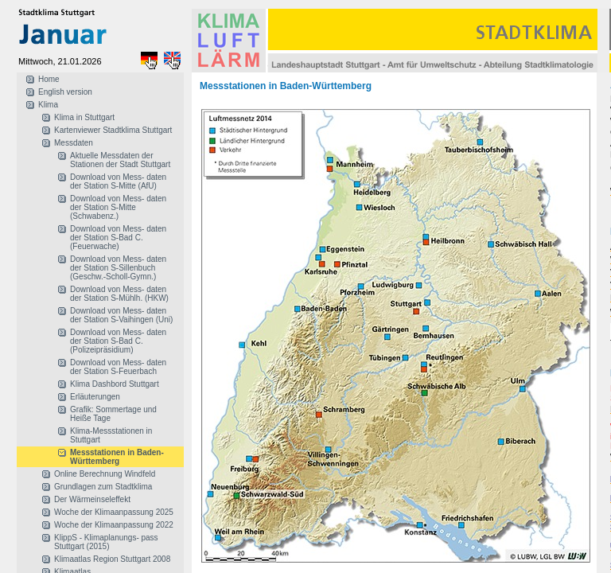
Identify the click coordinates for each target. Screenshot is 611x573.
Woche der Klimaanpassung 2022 (113, 524)
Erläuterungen (95, 396)
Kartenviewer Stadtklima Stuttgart (113, 130)
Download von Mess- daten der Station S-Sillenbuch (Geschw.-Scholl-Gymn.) (118, 268)
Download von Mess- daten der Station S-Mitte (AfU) (118, 181)
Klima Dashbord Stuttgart (114, 384)
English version (65, 92)
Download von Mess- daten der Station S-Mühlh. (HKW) (119, 293)
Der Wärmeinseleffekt (92, 499)
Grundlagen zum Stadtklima (103, 486)
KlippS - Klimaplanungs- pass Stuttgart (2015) (106, 542)
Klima (48, 104)
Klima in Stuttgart (84, 117)
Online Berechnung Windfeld (104, 474)
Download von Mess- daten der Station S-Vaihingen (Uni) (121, 315)
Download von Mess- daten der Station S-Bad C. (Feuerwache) (118, 237)
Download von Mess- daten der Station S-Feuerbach (118, 367)
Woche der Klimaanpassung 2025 (113, 512)
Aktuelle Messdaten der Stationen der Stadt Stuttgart (120, 160)
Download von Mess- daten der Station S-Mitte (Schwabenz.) (118, 207)
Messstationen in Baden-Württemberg (117, 457)
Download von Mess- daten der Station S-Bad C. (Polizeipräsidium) (118, 341)
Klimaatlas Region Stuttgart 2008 (112, 559)
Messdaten (73, 142)
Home (49, 79)
